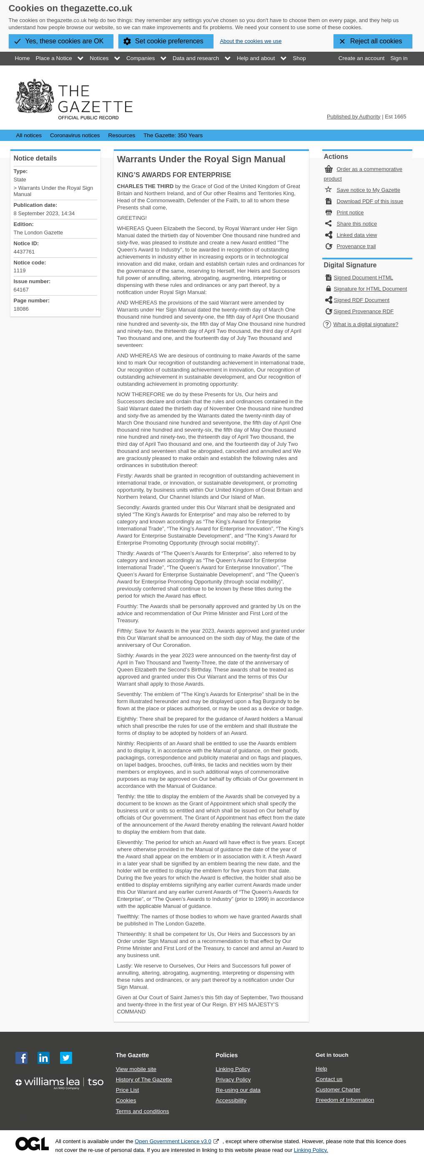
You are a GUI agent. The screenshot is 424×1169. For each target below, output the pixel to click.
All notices (29, 135)
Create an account (361, 58)
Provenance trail (356, 246)
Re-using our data (238, 1090)
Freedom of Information (345, 1100)
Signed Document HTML (363, 277)
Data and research (196, 58)
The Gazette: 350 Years (173, 135)
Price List (127, 1090)
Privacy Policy (233, 1079)
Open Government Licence (32, 1144)
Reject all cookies (376, 41)
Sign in (398, 58)
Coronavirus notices (75, 135)
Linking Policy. (311, 1150)
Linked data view (357, 235)
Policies (227, 1055)
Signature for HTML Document (370, 289)
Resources (121, 135)
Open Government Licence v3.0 (173, 1141)
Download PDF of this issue (370, 201)
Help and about (256, 58)
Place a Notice (54, 58)
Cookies (126, 1100)
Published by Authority (354, 116)
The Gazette (132, 1055)
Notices (99, 58)
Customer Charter (338, 1089)
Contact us (329, 1079)
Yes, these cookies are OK (64, 41)
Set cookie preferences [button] (169, 41)
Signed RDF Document (362, 300)
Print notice (350, 212)
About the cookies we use (250, 41)
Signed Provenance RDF (364, 311)
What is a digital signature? (361, 324)
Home (22, 58)
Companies (140, 58)
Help (321, 1069)
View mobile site (136, 1069)
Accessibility (231, 1100)
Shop (299, 58)
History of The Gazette (144, 1079)
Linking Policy (233, 1069)
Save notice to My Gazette (368, 190)
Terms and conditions (142, 1111)
